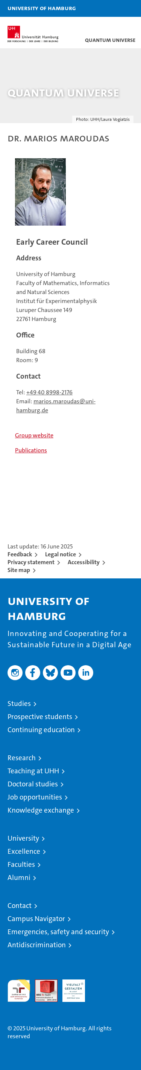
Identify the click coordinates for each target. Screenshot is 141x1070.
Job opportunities (35, 797)
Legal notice (60, 554)
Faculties (21, 864)
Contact (20, 905)
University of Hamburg (42, 8)
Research (22, 757)
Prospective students (40, 716)
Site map (19, 570)
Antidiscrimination (37, 945)
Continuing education (41, 729)
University (23, 838)
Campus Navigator (36, 918)
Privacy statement (31, 562)
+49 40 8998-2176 (49, 392)
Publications (31, 450)
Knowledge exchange (41, 810)
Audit (42, 983)
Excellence (24, 851)
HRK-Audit (69, 987)
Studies (19, 703)
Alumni (19, 877)
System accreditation (101, 987)
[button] (111, 8)
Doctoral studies (33, 784)
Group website (34, 435)
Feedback (20, 554)
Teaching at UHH (33, 771)
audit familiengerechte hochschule (19, 990)
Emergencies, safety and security (58, 931)
